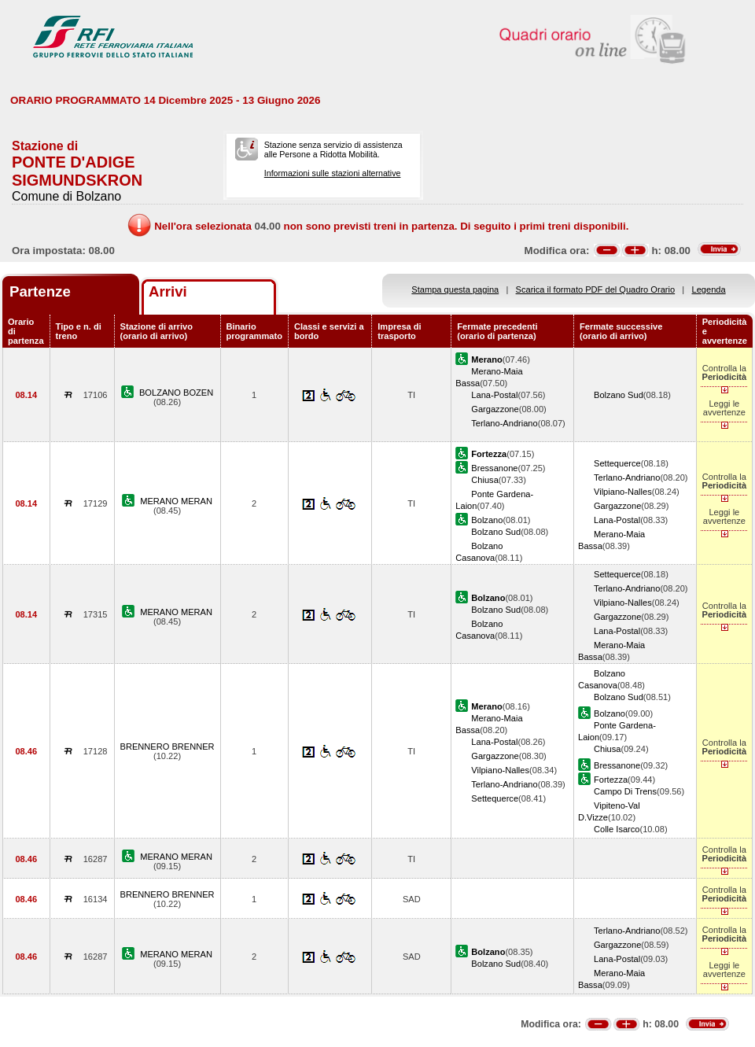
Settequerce (617, 463)
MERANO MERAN (176, 501)
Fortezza (611, 779)
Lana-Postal (494, 395)
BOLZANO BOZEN (176, 392)
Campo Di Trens (625, 791)
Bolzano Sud (618, 395)
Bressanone (494, 468)
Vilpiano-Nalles (623, 491)
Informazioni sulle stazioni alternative (332, 173)
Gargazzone (494, 409)
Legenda (709, 289)
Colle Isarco (617, 829)
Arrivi (168, 291)
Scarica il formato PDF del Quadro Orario (596, 289)
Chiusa (484, 480)
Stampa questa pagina (455, 289)
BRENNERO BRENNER (167, 746)
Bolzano (487, 520)
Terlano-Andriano (504, 423)
